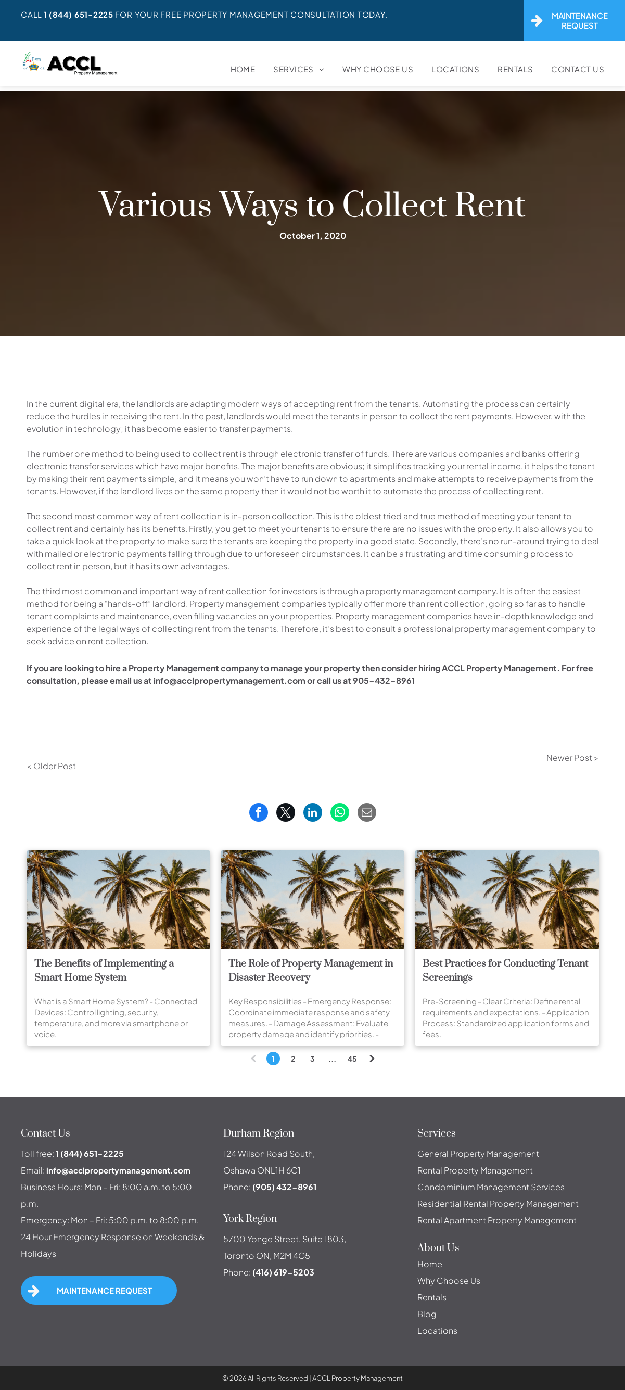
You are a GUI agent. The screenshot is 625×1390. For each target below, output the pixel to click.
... (332, 1058)
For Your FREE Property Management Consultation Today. (251, 14)
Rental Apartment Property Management (497, 1220)
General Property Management (478, 1153)
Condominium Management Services (491, 1186)
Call (31, 14)
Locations (437, 1330)
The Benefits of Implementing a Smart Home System (104, 971)
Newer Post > (572, 757)
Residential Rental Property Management (498, 1203)
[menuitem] (234, 69)
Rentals (432, 1297)
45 (352, 1058)
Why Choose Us (448, 1280)
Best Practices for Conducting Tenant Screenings (505, 971)
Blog (427, 1313)
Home (429, 1263)
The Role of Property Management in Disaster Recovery (310, 971)
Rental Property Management (475, 1170)
